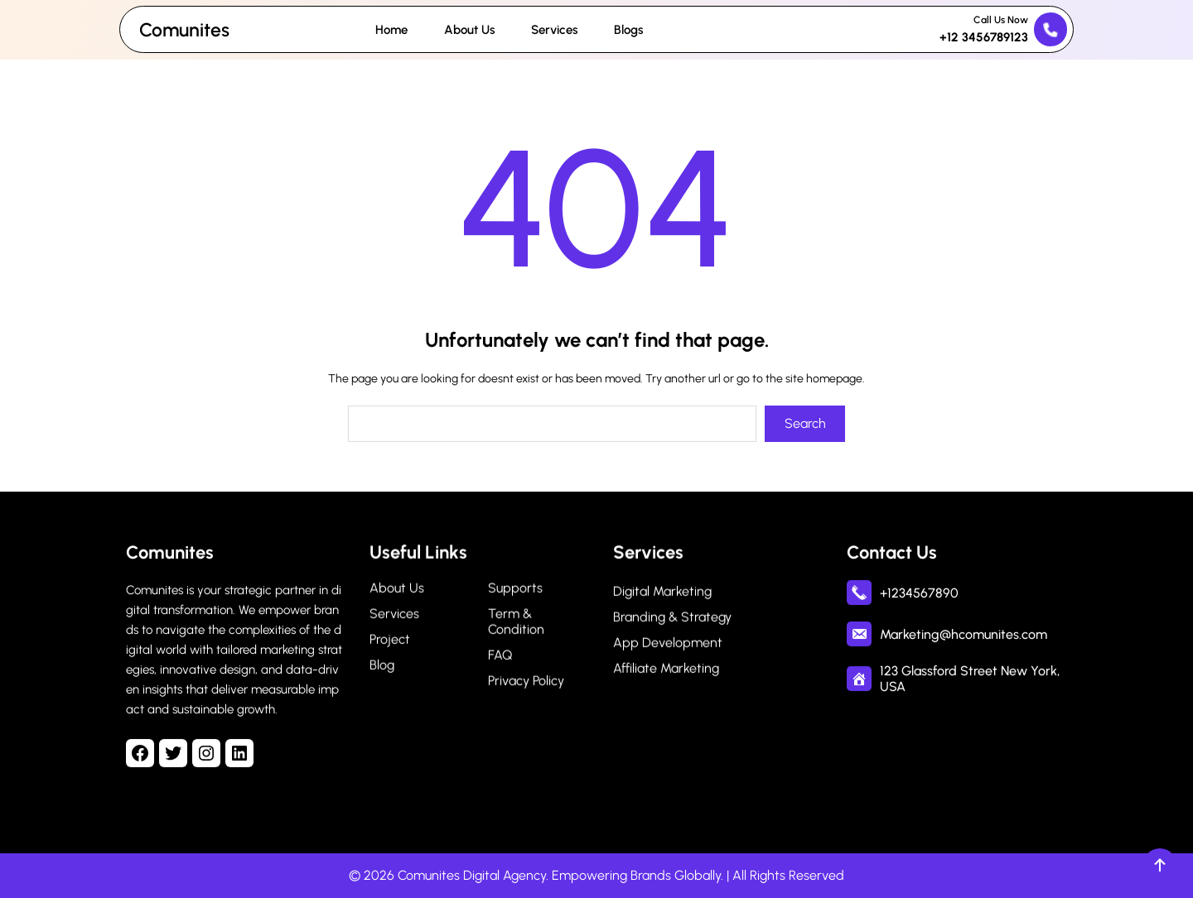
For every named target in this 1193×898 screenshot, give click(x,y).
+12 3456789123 (983, 37)
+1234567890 (919, 592)
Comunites (184, 29)
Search (805, 423)
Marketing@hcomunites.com (963, 633)
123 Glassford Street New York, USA (970, 678)
